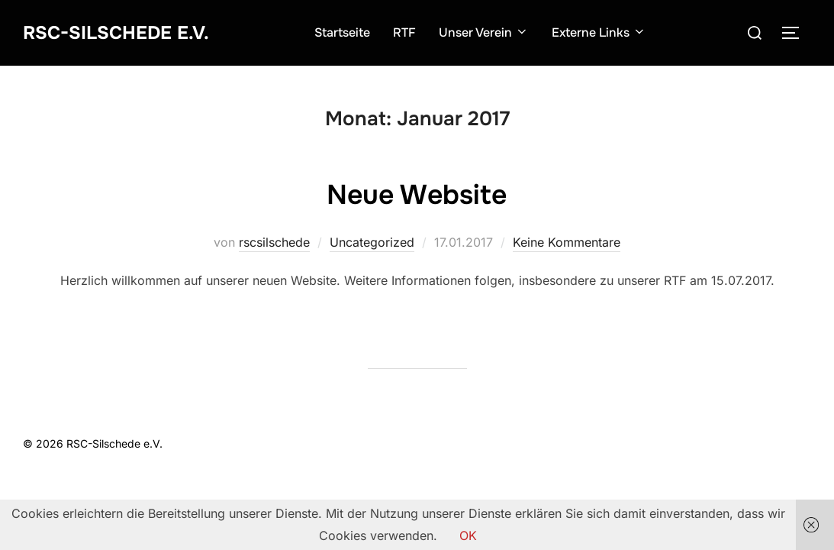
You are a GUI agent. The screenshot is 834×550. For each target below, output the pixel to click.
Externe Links (607, 32)
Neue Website (416, 193)
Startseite (350, 32)
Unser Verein (492, 32)
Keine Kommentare (566, 242)
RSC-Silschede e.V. (124, 32)
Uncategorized (372, 242)
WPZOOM (785, 443)
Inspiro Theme (700, 443)
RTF (412, 32)
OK (468, 535)
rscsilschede (274, 242)
